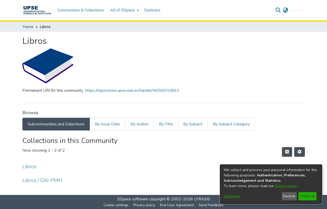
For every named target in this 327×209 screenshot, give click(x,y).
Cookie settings (116, 205)
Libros (29, 166)
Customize (232, 196)
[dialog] (271, 184)
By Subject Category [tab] (231, 124)
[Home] (37, 10)
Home (28, 27)
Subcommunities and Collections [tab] (56, 124)
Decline (289, 196)
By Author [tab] (140, 124)
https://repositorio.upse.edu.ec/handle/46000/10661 (132, 90)
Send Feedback (211, 205)
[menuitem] (124, 10)
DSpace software (132, 199)
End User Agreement (177, 205)
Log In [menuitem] (295, 10)
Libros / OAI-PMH (42, 180)
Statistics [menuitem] (152, 10)
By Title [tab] (166, 124)
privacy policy (285, 186)
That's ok (307, 196)
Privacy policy (144, 205)
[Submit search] (278, 10)
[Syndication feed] (287, 152)
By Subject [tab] (193, 124)
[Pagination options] (299, 152)
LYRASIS (202, 199)
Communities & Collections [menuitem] (80, 10)
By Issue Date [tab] (107, 124)
